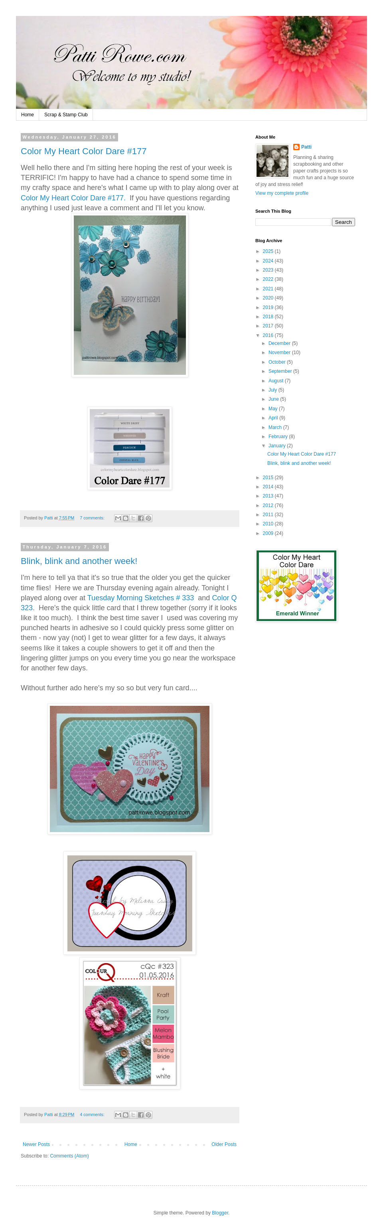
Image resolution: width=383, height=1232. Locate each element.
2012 (269, 505)
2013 (269, 496)
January (277, 446)
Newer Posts (36, 1144)
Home (27, 115)
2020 (269, 298)
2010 (269, 524)
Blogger (220, 1213)
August (276, 381)
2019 (269, 307)
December (280, 343)
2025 (269, 251)
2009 (269, 533)
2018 (269, 316)
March (275, 427)
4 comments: (93, 1114)
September (280, 371)
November (280, 352)
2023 (269, 270)
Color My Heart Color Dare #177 (83, 151)
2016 (269, 335)
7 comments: (93, 517)
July (273, 390)
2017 (269, 326)
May (273, 408)
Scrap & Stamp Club (66, 115)
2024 (269, 261)
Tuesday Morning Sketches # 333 (141, 598)
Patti (306, 147)
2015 (269, 477)
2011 (269, 514)
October (277, 362)
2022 (269, 279)
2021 (269, 289)
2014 (269, 487)
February (278, 436)
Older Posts (224, 1144)
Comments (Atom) (69, 1156)
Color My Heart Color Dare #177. (73, 198)
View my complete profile (281, 193)
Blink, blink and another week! (79, 561)
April (273, 418)
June (274, 399)
